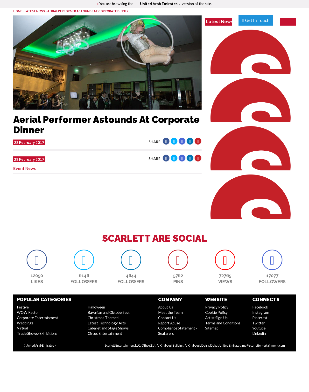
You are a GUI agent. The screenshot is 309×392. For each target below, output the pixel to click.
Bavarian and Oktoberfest (109, 312)
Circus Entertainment (105, 333)
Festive (23, 307)
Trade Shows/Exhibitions (37, 333)
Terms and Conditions (222, 323)
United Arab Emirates (160, 3)
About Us (165, 307)
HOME (17, 11)
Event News (24, 168)
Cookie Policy (216, 312)
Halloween (96, 307)
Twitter (258, 323)
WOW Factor (28, 312)
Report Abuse (169, 323)
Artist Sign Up (216, 317)
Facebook (260, 307)
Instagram (260, 312)
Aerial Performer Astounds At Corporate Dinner (87, 11)
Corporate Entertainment (37, 317)
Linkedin (259, 333)
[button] (166, 141)
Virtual (22, 328)
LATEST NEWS (35, 11)
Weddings (25, 323)
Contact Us (167, 317)
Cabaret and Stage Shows (108, 328)
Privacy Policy (216, 307)
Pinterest (259, 317)
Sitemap (211, 328)
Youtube (259, 328)
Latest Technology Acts (107, 323)
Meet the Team (170, 312)
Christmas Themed (103, 317)
